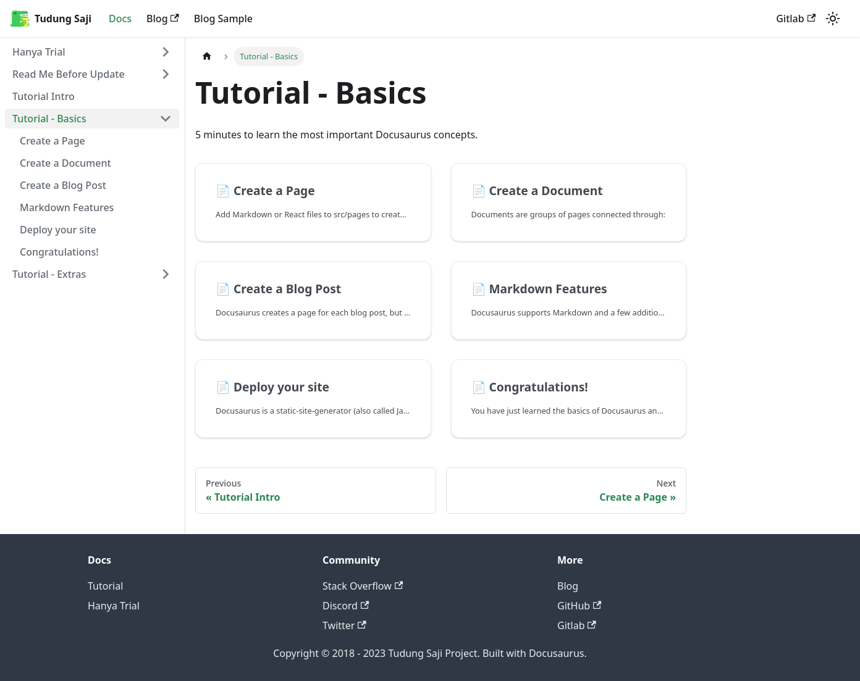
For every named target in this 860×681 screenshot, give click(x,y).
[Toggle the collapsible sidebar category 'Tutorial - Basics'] (165, 118)
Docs (120, 18)
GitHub (579, 605)
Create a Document (65, 163)
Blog (162, 18)
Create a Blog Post (63, 185)
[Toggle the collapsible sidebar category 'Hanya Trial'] (165, 52)
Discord (345, 605)
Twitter (344, 625)
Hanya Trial (38, 52)
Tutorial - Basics (49, 118)
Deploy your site (58, 229)
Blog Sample (223, 18)
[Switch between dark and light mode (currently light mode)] (833, 18)
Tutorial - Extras (49, 274)
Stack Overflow (362, 586)
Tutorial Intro (43, 96)
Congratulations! (59, 252)
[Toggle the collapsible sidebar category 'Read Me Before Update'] (165, 74)
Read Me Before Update (68, 74)
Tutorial (105, 586)
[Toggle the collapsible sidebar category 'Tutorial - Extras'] (165, 274)
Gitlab (796, 18)
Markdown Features (67, 207)
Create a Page (52, 141)
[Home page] (207, 56)
